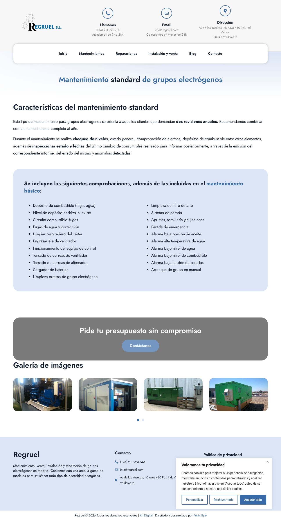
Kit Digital (146, 515)
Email (166, 24)
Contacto (215, 53)
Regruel (26, 454)
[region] (224, 483)
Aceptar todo (253, 500)
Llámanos (108, 24)
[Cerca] (267, 461)
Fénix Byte (200, 515)
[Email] (166, 13)
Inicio (63, 53)
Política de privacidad (223, 455)
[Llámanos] (107, 13)
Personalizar (194, 500)
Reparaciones (126, 53)
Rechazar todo (224, 500)
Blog (192, 53)
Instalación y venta (163, 53)
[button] (138, 420)
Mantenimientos (91, 53)
